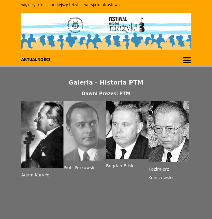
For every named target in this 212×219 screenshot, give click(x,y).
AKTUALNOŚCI (35, 59)
